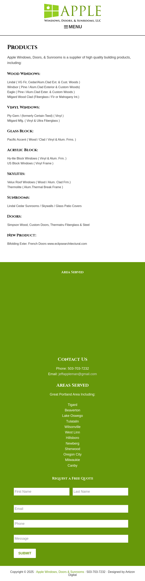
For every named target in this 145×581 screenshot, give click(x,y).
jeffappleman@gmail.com (77, 374)
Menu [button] (75, 26)
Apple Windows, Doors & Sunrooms (72, 13)
